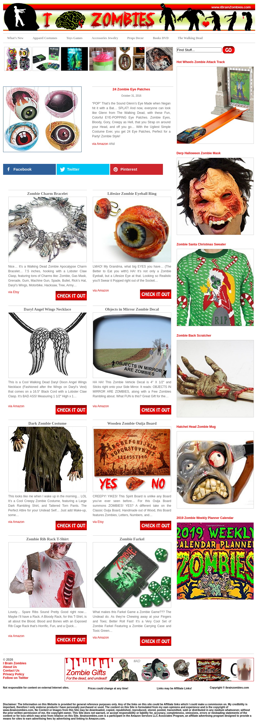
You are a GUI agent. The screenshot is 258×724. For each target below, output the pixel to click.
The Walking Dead (190, 38)
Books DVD (161, 38)
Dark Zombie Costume (47, 423)
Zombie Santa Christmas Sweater (201, 244)
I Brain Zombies (15, 663)
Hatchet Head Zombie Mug (196, 427)
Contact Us (11, 670)
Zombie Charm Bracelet (47, 194)
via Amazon (100, 144)
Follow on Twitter (16, 678)
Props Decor (135, 38)
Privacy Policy (13, 674)
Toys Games (75, 38)
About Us (10, 667)
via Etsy (13, 292)
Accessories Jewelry (105, 38)
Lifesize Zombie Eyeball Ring (131, 194)
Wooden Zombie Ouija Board (132, 423)
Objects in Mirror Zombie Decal (132, 309)
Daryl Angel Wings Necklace (47, 309)
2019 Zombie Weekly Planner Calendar (205, 518)
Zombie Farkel (132, 539)
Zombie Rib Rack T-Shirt (47, 539)
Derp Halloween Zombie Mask (199, 153)
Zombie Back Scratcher (194, 335)
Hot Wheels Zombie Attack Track (201, 62)
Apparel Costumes (44, 38)
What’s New (15, 38)
